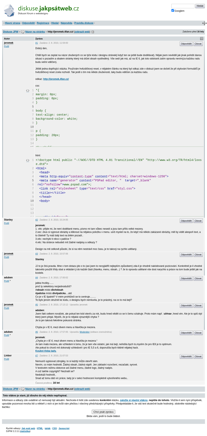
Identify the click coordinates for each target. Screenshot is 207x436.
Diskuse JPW (10, 31)
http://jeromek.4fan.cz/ (56, 79)
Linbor (8, 355)
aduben (8, 277)
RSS (93, 32)
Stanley (8, 219)
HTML (40, 428)
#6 (36, 332)
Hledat (55, 23)
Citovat (198, 43)
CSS (54, 428)
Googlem (178, 10)
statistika (25, 431)
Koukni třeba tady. (45, 350)
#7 (36, 355)
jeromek (8, 42)
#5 (36, 304)
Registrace (43, 23)
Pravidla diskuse (84, 23)
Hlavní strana (12, 23)
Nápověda (66, 23)
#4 (36, 277)
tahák (47, 428)
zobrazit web (82, 31)
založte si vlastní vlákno (134, 400)
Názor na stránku (35, 31)
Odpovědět (28, 23)
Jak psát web (28, 428)
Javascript (64, 428)
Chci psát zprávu (103, 411)
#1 (36, 43)
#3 (36, 253)
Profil (6, 46)
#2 (36, 220)
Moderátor (85, 332)
